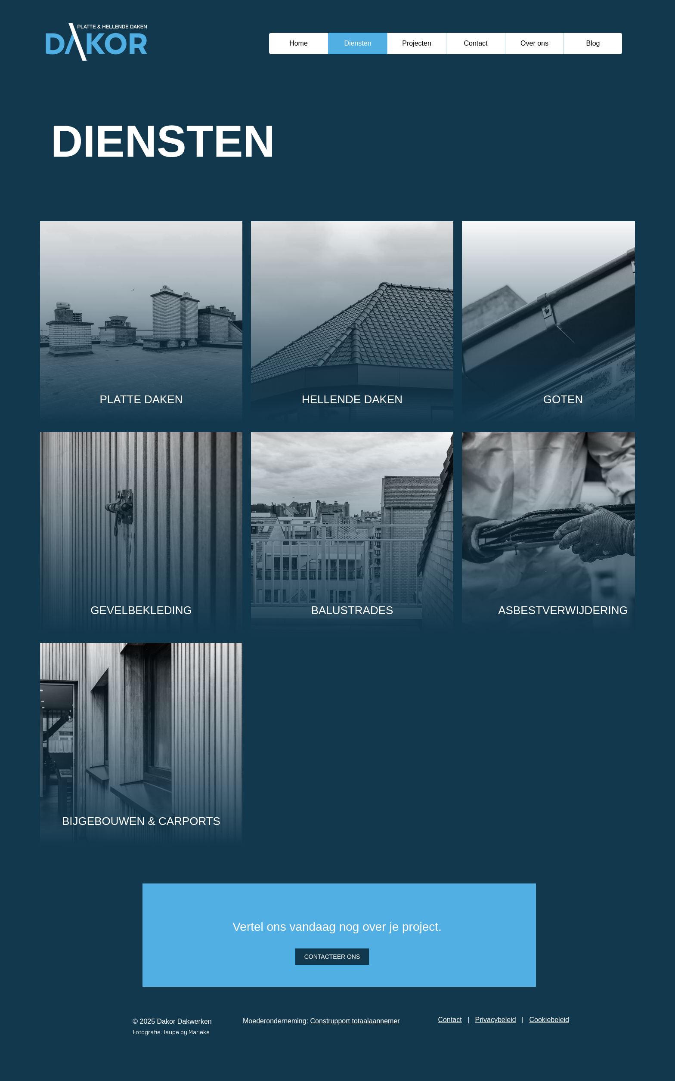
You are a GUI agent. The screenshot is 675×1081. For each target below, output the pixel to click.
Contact (450, 1019)
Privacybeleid (495, 1019)
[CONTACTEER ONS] (332, 956)
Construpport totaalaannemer (355, 1021)
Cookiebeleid (549, 1019)
